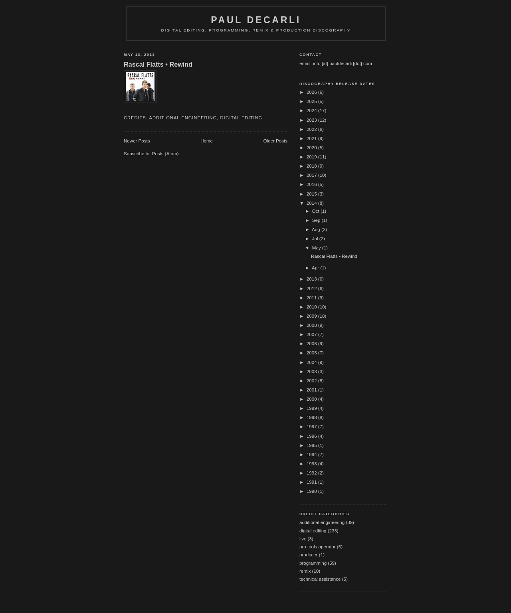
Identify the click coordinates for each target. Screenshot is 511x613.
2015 (312, 194)
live (302, 538)
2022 (312, 129)
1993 (312, 463)
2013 (312, 279)
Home (206, 140)
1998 (312, 417)
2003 (312, 371)
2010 (312, 307)
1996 (312, 436)
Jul (315, 238)
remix (305, 571)
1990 (312, 491)
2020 (312, 147)
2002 (312, 380)
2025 (312, 101)
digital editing (241, 117)
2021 (312, 138)
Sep (317, 220)
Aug (316, 229)
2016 (312, 184)
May (317, 247)
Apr (316, 267)
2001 (312, 390)
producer (308, 554)
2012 (312, 288)
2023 (312, 120)
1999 (312, 408)
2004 (312, 362)
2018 (312, 166)
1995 (312, 445)
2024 (312, 110)
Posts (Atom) (165, 153)
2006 (312, 343)
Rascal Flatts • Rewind (158, 64)
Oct (316, 211)
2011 (312, 297)
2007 (312, 334)
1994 (312, 454)
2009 (312, 316)
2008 (312, 325)
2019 (312, 156)
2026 (312, 92)
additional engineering (183, 117)
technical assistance (320, 579)
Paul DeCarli (256, 20)
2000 (312, 399)
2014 (312, 203)
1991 (312, 482)
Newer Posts (137, 140)
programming (313, 563)
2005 (312, 352)
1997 (312, 426)
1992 (312, 473)
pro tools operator (317, 546)
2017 (312, 175)
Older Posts (275, 140)
